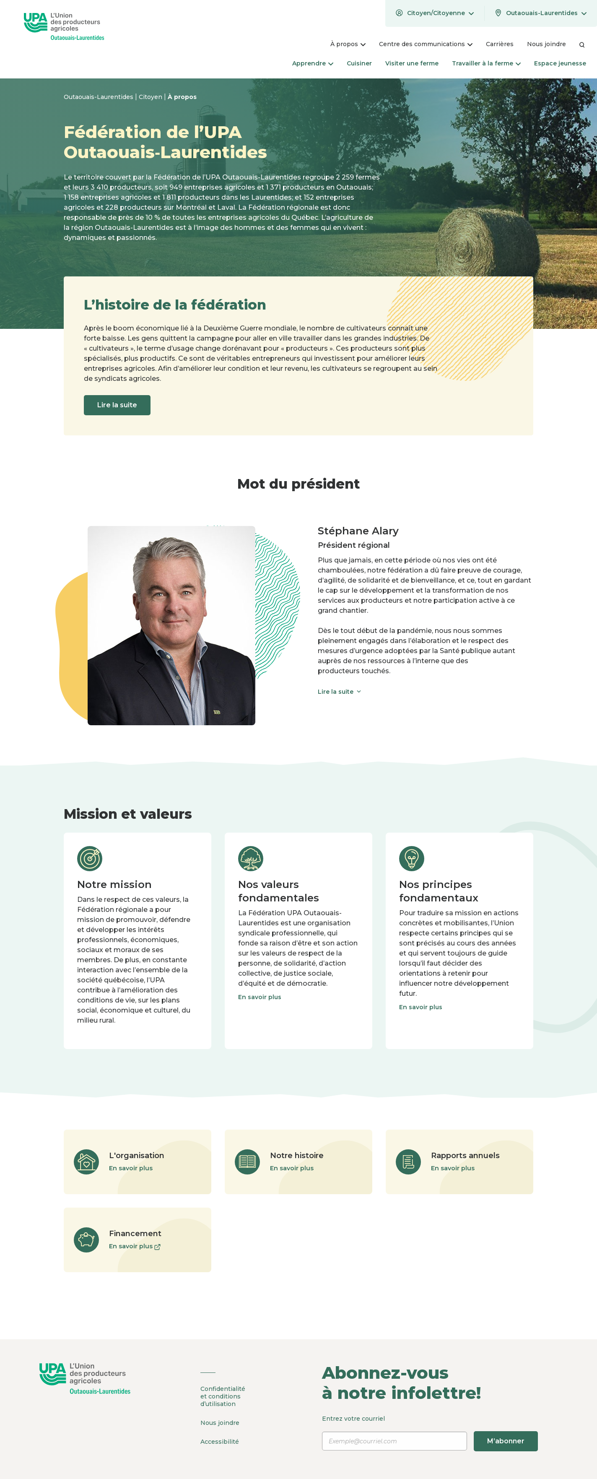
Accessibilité (219, 1441)
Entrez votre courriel (430, 1433)
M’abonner (505, 1441)
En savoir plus (259, 997)
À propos (182, 97)
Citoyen (151, 97)
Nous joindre (219, 1423)
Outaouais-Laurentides (99, 97)
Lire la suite (117, 405)
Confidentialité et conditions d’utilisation (222, 1396)
